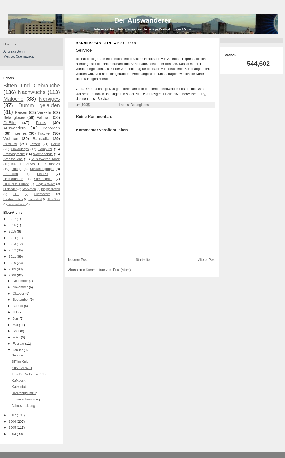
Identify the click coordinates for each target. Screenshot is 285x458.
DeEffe (9, 122)
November (21, 287)
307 (14, 164)
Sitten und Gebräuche (31, 85)
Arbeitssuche (13, 159)
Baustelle (41, 138)
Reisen (21, 112)
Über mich (10, 44)
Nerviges (49, 99)
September (21, 299)
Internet (10, 143)
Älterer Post (206, 260)
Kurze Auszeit (22, 368)
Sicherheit (35, 199)
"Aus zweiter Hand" (45, 159)
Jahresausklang (23, 406)
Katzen (35, 144)
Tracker (44, 133)
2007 (13, 415)
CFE (16, 194)
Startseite (143, 260)
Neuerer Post (78, 260)
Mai (16, 325)
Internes (19, 133)
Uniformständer (16, 204)
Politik (55, 144)
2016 (13, 225)
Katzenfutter (21, 387)
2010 (13, 263)
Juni (16, 318)
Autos (30, 164)
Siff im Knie (20, 361)
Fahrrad (44, 117)
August (18, 306)
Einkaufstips (20, 149)
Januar (18, 350)
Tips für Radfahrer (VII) (29, 374)
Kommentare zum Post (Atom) (108, 270)
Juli (15, 312)
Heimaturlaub (13, 179)
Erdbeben (10, 174)
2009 (13, 269)
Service (17, 355)
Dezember (21, 281)
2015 (13, 231)
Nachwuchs (31, 92)
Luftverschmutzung (26, 399)
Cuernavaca (42, 194)
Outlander (10, 189)
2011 (13, 256)
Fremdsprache (14, 154)
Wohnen (10, 138)
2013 (13, 244)
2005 (13, 427)
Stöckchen (29, 189)
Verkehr (44, 112)
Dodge (16, 169)
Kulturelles (52, 164)
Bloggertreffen (50, 189)
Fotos (41, 122)
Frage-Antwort (45, 184)
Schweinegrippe (42, 169)
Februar (19, 344)
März (17, 337)
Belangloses (14, 117)
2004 (13, 434)
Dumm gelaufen (39, 105)
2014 (13, 238)
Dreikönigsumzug (24, 393)
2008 (13, 275)
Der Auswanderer (142, 20)
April (16, 331)
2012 (13, 250)
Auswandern (14, 128)
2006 (13, 421)
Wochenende (43, 154)
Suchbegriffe (43, 179)
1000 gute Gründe (16, 184)
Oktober (19, 293)
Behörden (51, 128)
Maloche (13, 99)
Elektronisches (13, 199)
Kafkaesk (19, 381)
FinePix (42, 174)
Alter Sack (53, 199)
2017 (13, 219)
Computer (45, 149)
